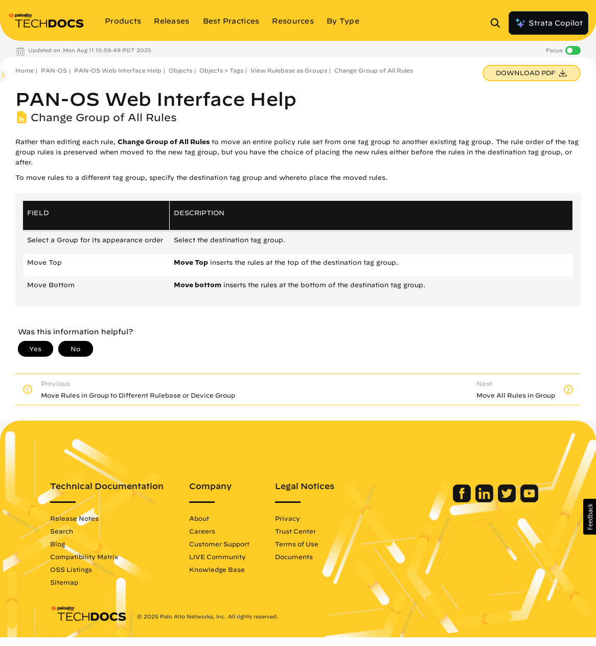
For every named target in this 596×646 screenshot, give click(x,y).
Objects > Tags (221, 70)
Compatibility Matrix (92, 556)
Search (69, 531)
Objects (180, 70)
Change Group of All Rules (373, 70)
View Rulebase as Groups (288, 70)
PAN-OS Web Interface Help (118, 70)
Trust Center (303, 531)
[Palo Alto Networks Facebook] (455, 500)
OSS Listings (79, 569)
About (207, 518)
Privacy (295, 518)
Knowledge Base (225, 569)
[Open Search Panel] (498, 23)
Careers (210, 531)
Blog (65, 543)
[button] (589, 517)
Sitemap (72, 582)
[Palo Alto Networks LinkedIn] (478, 500)
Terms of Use (304, 543)
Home (24, 70)
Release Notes (82, 518)
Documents (301, 556)
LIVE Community (225, 556)
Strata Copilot (548, 23)
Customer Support (227, 543)
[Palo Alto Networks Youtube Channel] (522, 500)
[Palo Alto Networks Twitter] (500, 500)
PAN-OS (54, 70)
